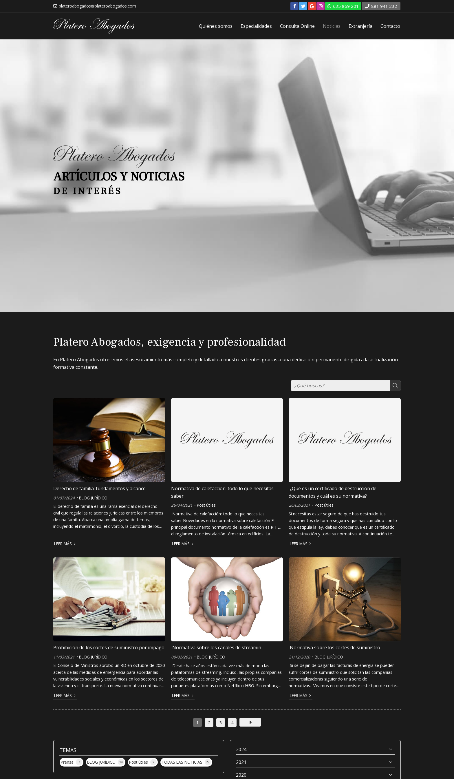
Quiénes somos (216, 26)
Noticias (331, 26)
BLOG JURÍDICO (93, 498)
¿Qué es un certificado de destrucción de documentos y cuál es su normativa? (332, 492)
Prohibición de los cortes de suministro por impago (108, 647)
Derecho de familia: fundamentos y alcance (99, 488)
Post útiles (206, 505)
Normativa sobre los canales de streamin (216, 647)
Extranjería (360, 26)
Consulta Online (297, 26)
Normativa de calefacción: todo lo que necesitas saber (222, 492)
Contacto (390, 26)
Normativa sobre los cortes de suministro (334, 647)
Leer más (63, 543)
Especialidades (256, 26)
